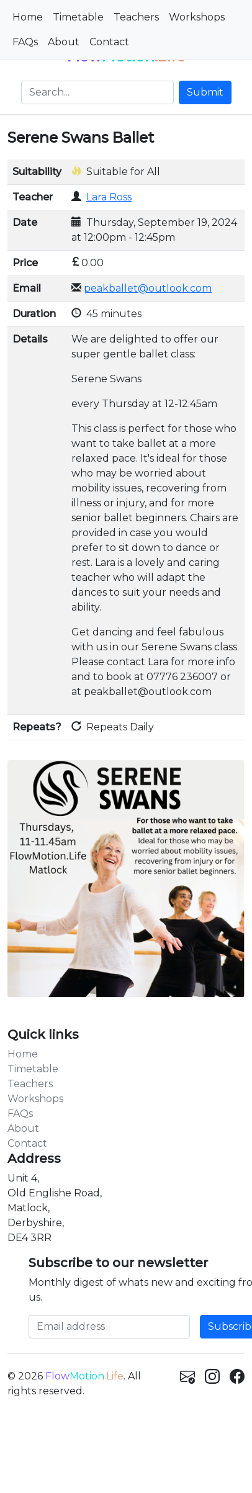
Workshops (197, 17)
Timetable (78, 17)
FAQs (25, 42)
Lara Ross (109, 197)
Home (27, 17)
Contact (109, 42)
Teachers (136, 17)
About (63, 42)
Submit (205, 92)
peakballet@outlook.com (148, 288)
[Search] (97, 92)
